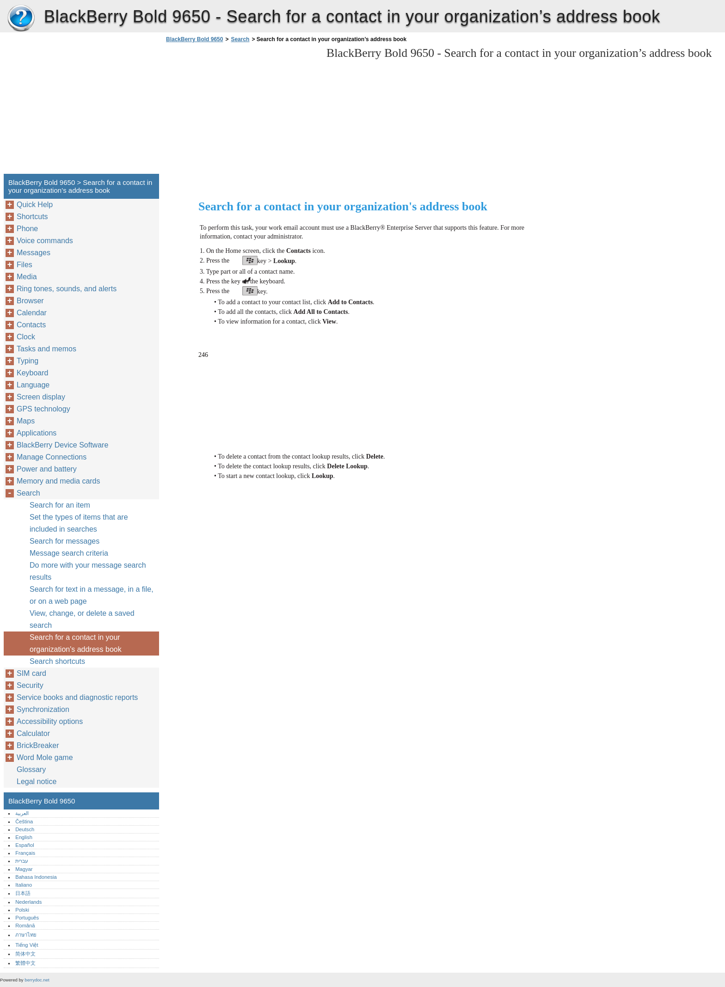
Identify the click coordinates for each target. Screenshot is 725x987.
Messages (33, 253)
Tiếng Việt (26, 945)
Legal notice (36, 781)
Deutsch (24, 829)
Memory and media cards (58, 481)
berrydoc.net (37, 979)
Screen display (41, 397)
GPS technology (43, 409)
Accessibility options (50, 721)
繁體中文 (25, 963)
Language (33, 385)
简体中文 (25, 953)
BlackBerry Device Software (62, 445)
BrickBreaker (38, 745)
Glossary (31, 769)
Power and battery (47, 469)
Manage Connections (51, 457)
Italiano (23, 885)
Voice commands (45, 241)
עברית (21, 861)
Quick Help (35, 204)
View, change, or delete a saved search (82, 619)
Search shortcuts (57, 661)
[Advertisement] (241, 111)
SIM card (31, 673)
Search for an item (60, 505)
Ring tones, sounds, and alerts (67, 289)
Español (24, 845)
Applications (36, 433)
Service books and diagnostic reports (77, 697)
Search (240, 39)
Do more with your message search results (88, 571)
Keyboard (33, 373)
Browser (30, 301)
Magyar (23, 869)
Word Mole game (45, 757)
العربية (22, 813)
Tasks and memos (46, 349)
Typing (27, 361)
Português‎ (27, 917)
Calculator (33, 733)
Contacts (31, 325)
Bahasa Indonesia (36, 877)
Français (25, 853)
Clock (26, 337)
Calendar (32, 313)
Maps (26, 421)
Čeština (24, 821)
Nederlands (28, 902)
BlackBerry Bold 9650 (21, 18)
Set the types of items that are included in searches (79, 523)
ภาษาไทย (26, 935)
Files (24, 265)
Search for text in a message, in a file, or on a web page (92, 595)
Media (27, 277)
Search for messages (64, 541)
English (23, 837)
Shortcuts (32, 217)
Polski (22, 910)
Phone (27, 229)
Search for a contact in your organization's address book (76, 643)
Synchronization (43, 709)
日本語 (23, 893)
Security (30, 685)
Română (25, 925)
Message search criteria (69, 553)
